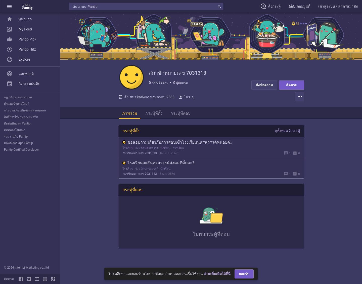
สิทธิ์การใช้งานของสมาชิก (21, 117)
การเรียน (178, 153)
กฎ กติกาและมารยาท (18, 97)
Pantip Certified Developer (21, 149)
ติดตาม (291, 85)
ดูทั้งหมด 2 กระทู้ (287, 136)
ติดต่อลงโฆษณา (14, 130)
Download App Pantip (18, 143)
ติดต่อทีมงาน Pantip (17, 123)
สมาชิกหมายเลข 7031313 (139, 158)
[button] (9, 6)
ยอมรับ (244, 274)
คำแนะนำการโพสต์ (16, 104)
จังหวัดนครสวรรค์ (146, 153)
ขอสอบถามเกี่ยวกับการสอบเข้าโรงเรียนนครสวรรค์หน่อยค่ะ (177, 147)
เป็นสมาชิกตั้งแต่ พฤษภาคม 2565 (146, 103)
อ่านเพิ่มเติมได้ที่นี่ (217, 274)
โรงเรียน (127, 153)
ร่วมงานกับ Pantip (16, 136)
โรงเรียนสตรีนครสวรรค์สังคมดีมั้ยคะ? (158, 168)
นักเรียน (165, 153)
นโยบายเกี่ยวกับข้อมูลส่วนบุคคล (25, 110)
